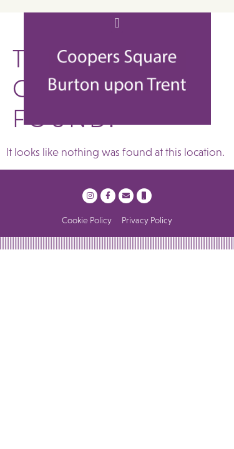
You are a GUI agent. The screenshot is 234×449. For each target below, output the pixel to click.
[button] (117, 22)
